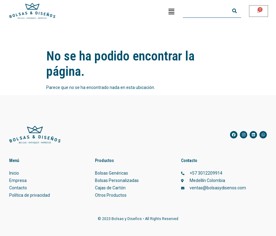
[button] (171, 11)
